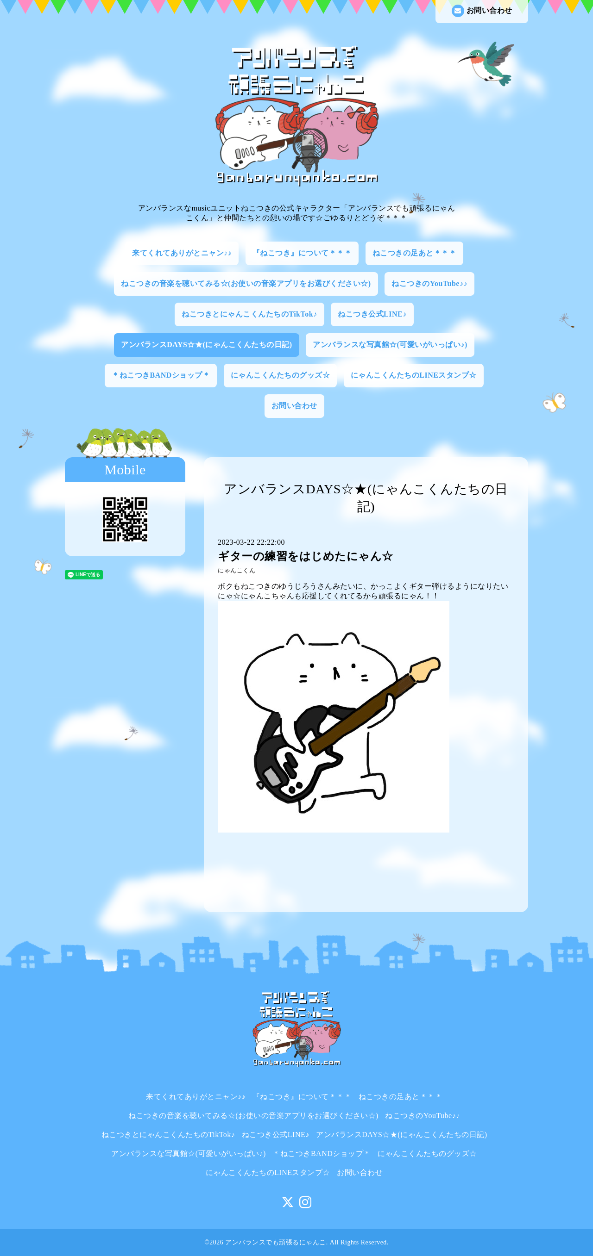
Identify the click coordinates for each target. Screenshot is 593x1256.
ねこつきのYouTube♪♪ (429, 283)
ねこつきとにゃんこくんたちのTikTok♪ (249, 314)
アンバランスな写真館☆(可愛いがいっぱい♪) (390, 344)
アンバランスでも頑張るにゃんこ (275, 1242)
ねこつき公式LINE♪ (372, 314)
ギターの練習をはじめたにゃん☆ (305, 556)
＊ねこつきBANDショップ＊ (161, 375)
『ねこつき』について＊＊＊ (302, 253)
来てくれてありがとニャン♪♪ (182, 253)
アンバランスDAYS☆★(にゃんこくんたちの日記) (206, 344)
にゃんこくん (236, 570)
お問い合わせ (482, 11)
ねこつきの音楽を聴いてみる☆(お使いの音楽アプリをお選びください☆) (246, 283)
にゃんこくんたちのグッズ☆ (280, 375)
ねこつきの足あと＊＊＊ (414, 253)
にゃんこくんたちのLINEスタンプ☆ (414, 375)
